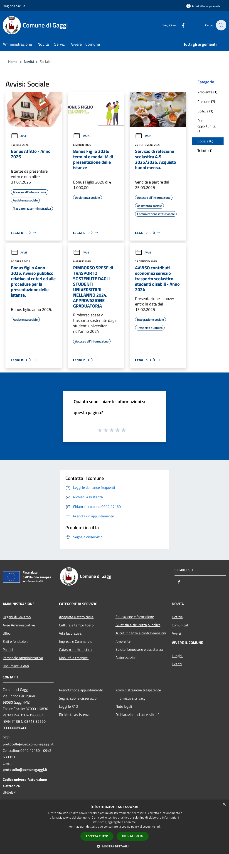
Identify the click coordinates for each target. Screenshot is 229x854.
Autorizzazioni (127, 657)
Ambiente (123, 641)
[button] (114, 846)
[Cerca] (220, 25)
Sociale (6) (205, 141)
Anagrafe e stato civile (76, 617)
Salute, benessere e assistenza (139, 649)
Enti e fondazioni (16, 641)
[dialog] (114, 827)
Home (12, 61)
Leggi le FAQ (68, 706)
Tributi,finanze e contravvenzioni (141, 633)
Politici (8, 649)
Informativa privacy (130, 698)
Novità (29, 61)
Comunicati (180, 625)
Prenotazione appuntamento (81, 690)
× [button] (224, 804)
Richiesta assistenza (74, 714)
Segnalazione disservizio (77, 698)
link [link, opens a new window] (158, 827)
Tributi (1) (204, 150)
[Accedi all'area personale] (203, 6)
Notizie (177, 617)
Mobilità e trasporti (74, 657)
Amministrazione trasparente (138, 690)
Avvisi (19, 136)
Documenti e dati (16, 666)
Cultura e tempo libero (76, 625)
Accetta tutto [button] (97, 836)
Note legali (124, 706)
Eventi (177, 664)
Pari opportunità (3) (206, 126)
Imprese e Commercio (75, 641)
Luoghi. (177, 655)
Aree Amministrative (19, 625)
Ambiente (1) (207, 92)
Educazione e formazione (135, 616)
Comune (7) (206, 101)
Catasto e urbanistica (75, 649)
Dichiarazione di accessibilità (138, 714)
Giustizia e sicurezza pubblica (138, 625)
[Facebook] (180, 25)
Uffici (7, 633)
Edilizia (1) (205, 111)
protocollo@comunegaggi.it (25, 769)
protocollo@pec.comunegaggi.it (28, 744)
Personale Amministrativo (23, 657)
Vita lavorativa (70, 633)
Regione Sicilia (14, 6)
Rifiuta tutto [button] (132, 836)
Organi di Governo (17, 617)
